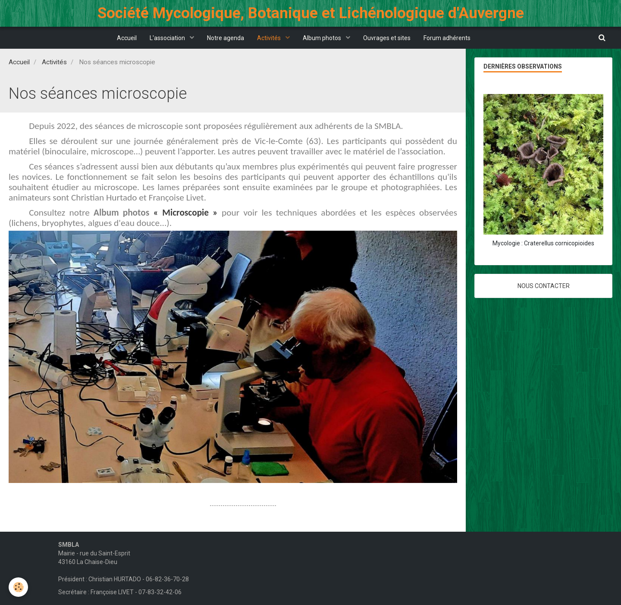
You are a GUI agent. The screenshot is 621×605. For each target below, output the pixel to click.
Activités (269, 37)
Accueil (127, 37)
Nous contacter (544, 285)
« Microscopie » (186, 212)
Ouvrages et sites (387, 37)
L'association (168, 37)
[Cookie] (18, 587)
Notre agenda (225, 37)
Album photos (322, 37)
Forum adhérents (446, 37)
